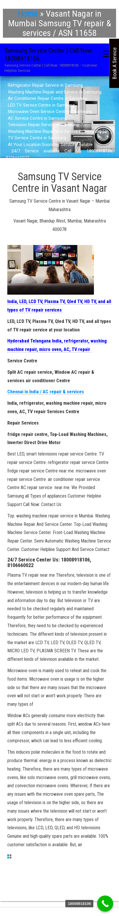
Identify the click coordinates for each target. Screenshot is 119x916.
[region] (59, 121)
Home (28, 13)
